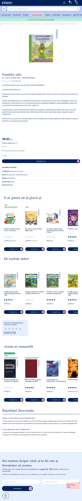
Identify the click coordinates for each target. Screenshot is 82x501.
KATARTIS (8, 178)
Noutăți (25, 15)
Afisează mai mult (7, 185)
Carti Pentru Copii (23, 23)
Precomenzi (17, 15)
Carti (14, 23)
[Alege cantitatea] (41, 156)
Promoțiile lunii (37, 15)
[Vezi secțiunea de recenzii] (6, 81)
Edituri (48, 15)
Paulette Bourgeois (28, 78)
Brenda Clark (15, 78)
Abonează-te (66, 15)
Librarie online (7, 23)
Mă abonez (23, 488)
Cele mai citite (6, 15)
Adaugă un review (9, 333)
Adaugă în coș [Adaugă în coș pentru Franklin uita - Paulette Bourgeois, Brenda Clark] (57, 161)
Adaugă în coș (16, 249)
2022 (8, 182)
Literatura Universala (35, 23)
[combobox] (43, 9)
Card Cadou (56, 15)
